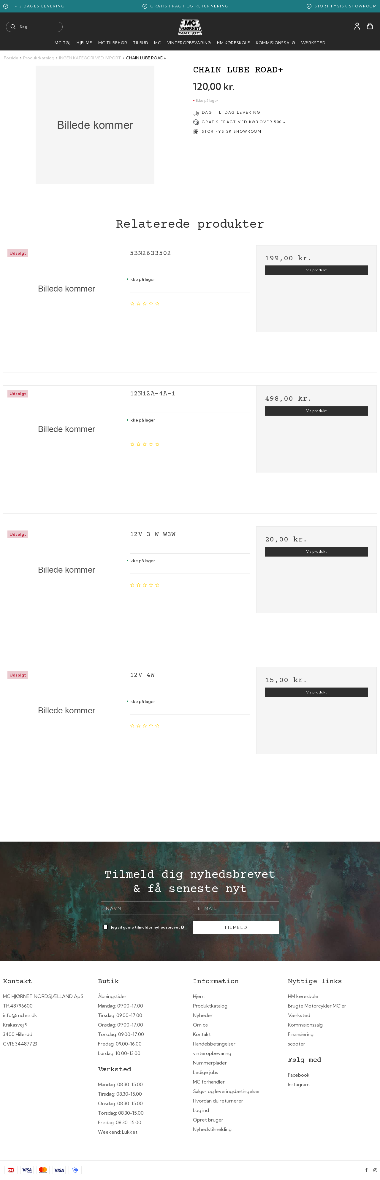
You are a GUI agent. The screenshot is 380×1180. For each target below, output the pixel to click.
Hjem (199, 996)
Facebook (299, 1075)
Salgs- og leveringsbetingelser (226, 1091)
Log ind (201, 1110)
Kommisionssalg (275, 42)
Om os (200, 1025)
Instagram (299, 1084)
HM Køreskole (233, 42)
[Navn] (144, 907)
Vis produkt (316, 270)
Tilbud (140, 42)
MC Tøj (63, 42)
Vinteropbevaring (189, 42)
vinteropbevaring (212, 1053)
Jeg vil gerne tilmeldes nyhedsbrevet (148, 926)
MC (157, 42)
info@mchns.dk (20, 1015)
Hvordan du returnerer (218, 1101)
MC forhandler (209, 1082)
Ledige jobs (205, 1072)
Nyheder (203, 1015)
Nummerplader (210, 1063)
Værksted (313, 42)
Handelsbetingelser (214, 1044)
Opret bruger (208, 1120)
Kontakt (202, 1034)
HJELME (84, 42)
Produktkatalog (210, 1006)
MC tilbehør (112, 42)
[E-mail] (236, 907)
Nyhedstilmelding (212, 1129)
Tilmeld (236, 927)
